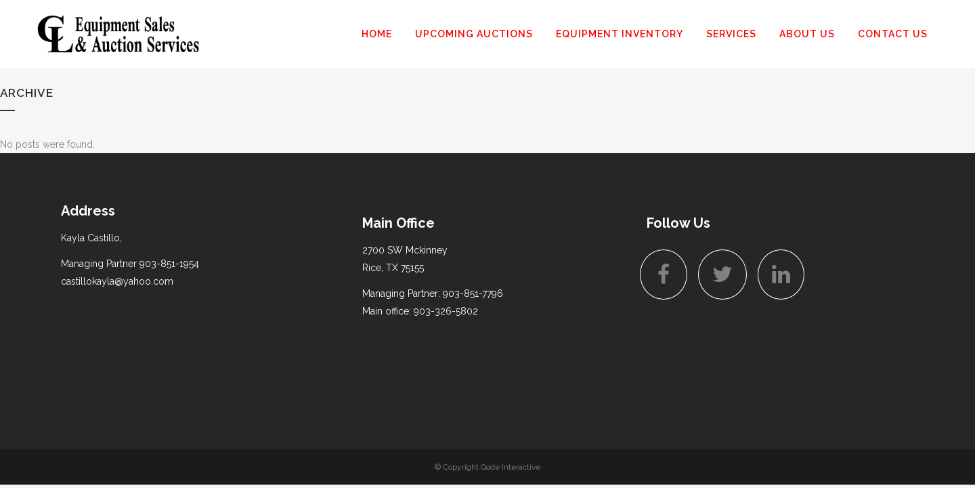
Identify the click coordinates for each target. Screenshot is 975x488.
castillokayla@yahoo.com (117, 281)
